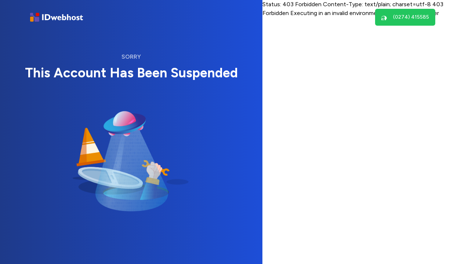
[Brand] (56, 17)
